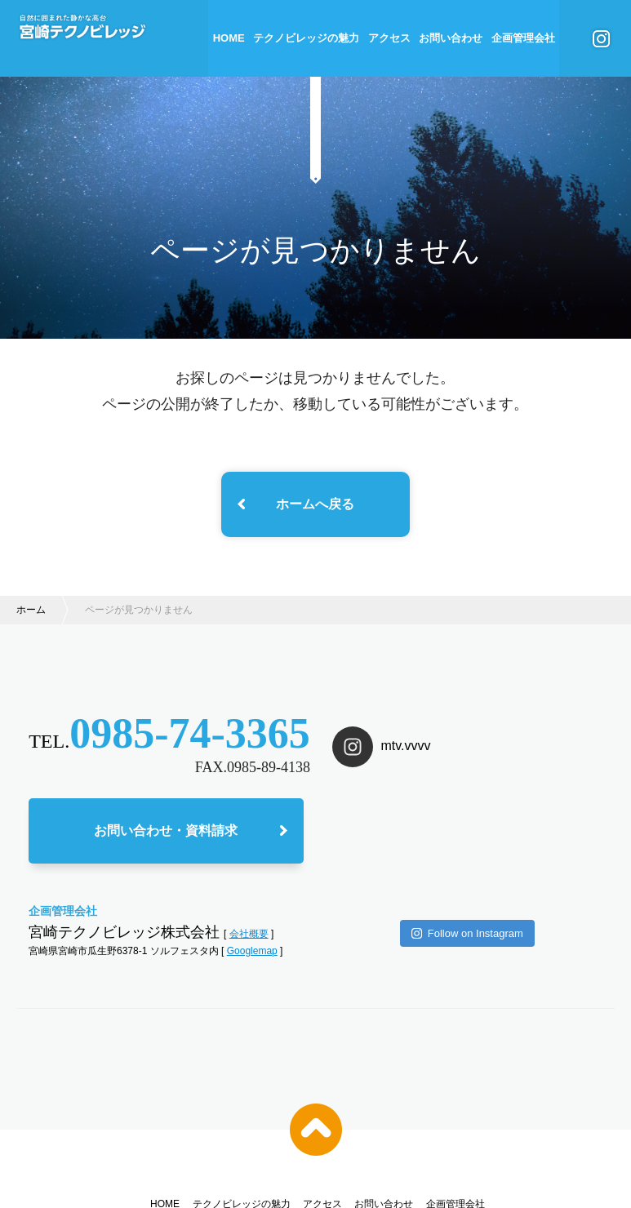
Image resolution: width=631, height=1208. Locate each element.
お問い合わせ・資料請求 (166, 834)
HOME (229, 38)
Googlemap (252, 955)
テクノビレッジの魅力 (306, 38)
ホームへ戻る (315, 504)
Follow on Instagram (467, 867)
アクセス (389, 38)
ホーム (31, 609)
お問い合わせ (450, 38)
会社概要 (249, 937)
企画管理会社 (523, 38)
